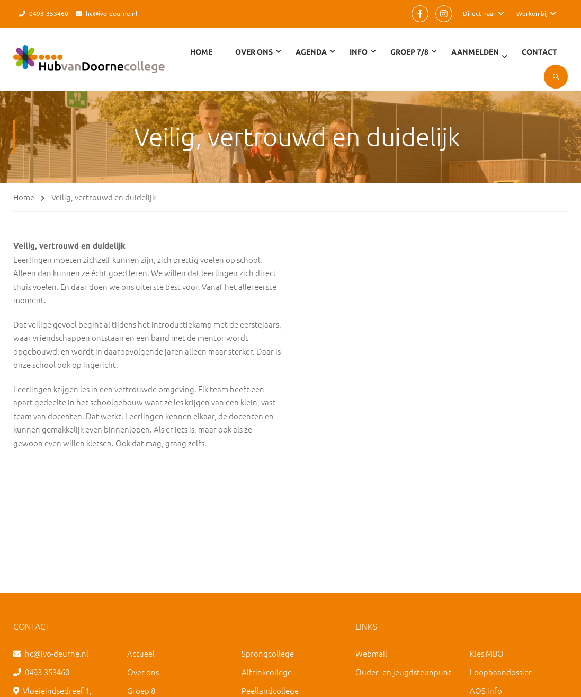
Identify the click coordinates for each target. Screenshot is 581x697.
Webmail (371, 653)
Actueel (141, 653)
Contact (539, 52)
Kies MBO (487, 653)
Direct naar (479, 13)
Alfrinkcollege (267, 671)
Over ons (143, 671)
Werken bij (532, 13)
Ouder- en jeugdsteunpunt (403, 671)
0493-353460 (48, 13)
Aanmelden (475, 52)
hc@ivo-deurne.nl (111, 13)
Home (201, 52)
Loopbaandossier (501, 671)
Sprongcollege (268, 653)
